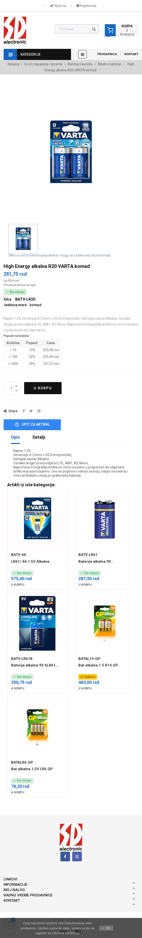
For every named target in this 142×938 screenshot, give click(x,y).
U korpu (43, 388)
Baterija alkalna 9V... (96, 561)
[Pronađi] (77, 29)
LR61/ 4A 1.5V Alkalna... (31, 561)
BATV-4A (18, 555)
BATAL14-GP (89, 659)
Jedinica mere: (16, 305)
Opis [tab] (15, 437)
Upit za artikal (32, 425)
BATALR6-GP (22, 762)
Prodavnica (107, 54)
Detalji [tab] (39, 437)
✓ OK (106, 928)
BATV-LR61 (88, 555)
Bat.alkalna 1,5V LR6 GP (32, 769)
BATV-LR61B (22, 659)
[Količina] (12, 388)
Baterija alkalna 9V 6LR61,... (35, 665)
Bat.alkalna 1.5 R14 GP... (99, 665)
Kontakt (131, 54)
